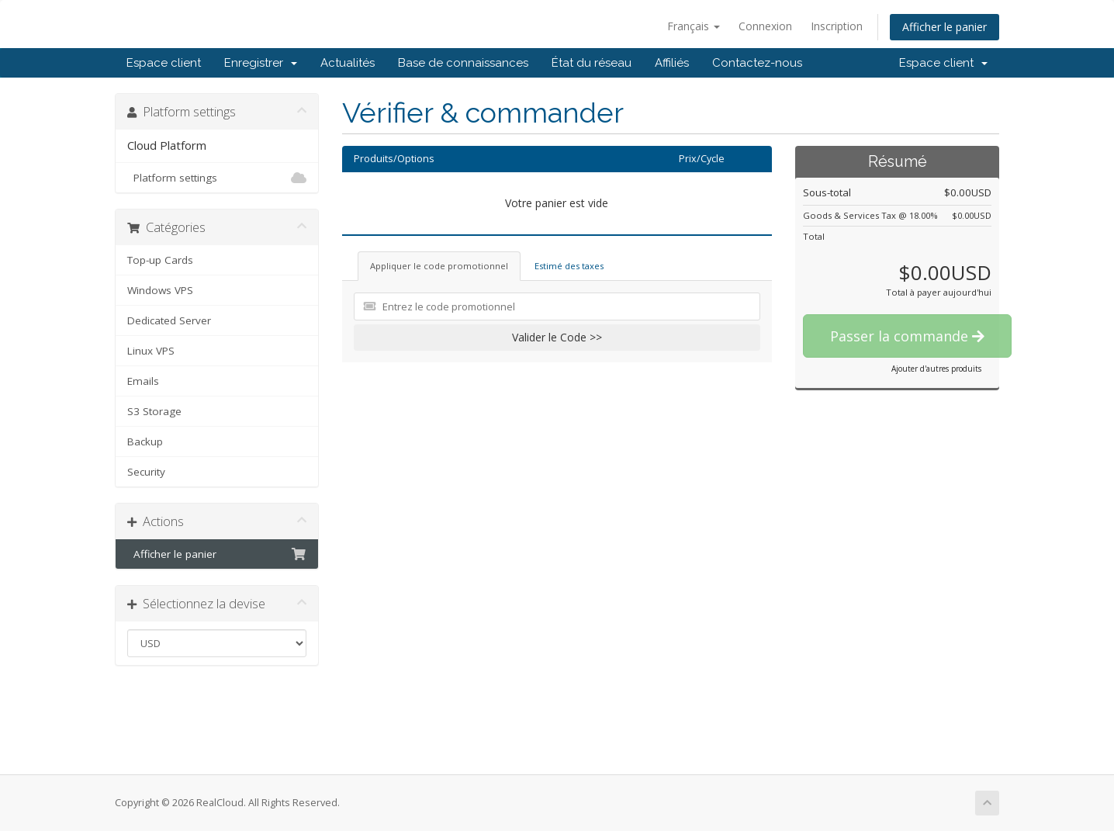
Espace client (163, 63)
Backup (145, 441)
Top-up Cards (160, 260)
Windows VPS (160, 290)
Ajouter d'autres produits (936, 368)
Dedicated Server (169, 320)
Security (146, 472)
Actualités (347, 63)
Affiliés (672, 63)
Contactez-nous (757, 63)
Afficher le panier (944, 26)
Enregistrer (260, 63)
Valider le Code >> (557, 337)
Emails (143, 381)
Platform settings (216, 177)
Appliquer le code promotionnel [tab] (439, 266)
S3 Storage (154, 411)
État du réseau (591, 63)
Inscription (837, 26)
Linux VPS (151, 351)
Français (693, 26)
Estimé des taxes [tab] (569, 266)
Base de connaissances (463, 63)
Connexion (765, 26)
